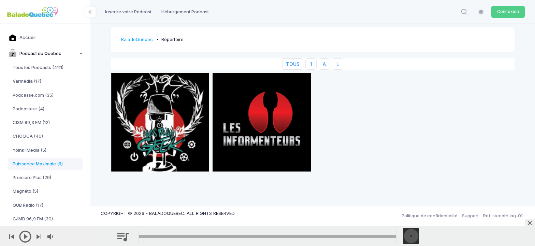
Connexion (508, 11)
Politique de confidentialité (430, 215)
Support (470, 215)
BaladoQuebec (137, 39)
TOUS (293, 64)
